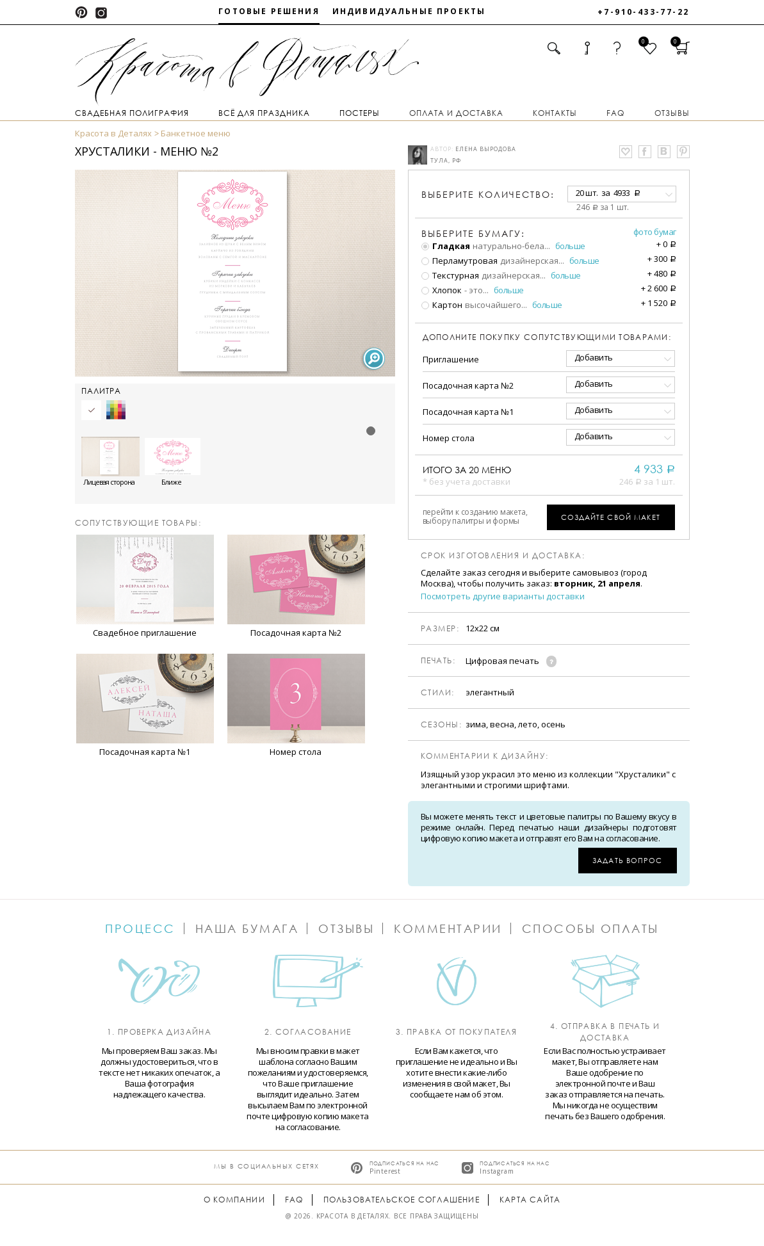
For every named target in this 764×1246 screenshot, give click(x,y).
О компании (234, 1199)
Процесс (140, 928)
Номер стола (449, 438)
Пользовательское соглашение (401, 1199)
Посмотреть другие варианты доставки (503, 596)
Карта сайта (530, 1199)
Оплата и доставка (456, 113)
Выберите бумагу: (473, 234)
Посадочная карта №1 (468, 411)
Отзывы (672, 113)
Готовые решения (268, 11)
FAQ (615, 113)
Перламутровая (459, 260)
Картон (441, 304)
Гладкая (445, 245)
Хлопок (441, 290)
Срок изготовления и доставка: (503, 556)
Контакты (555, 113)
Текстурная (450, 275)
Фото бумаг (654, 232)
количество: (488, 194)
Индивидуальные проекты (409, 11)
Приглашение (451, 359)
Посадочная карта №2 (468, 385)
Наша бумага (247, 928)
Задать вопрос (627, 860)
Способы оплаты (590, 928)
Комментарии (448, 928)
